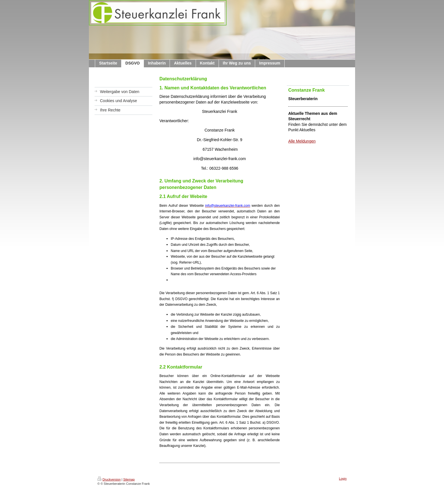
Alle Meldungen (302, 141)
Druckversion (109, 479)
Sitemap (129, 479)
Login (343, 478)
